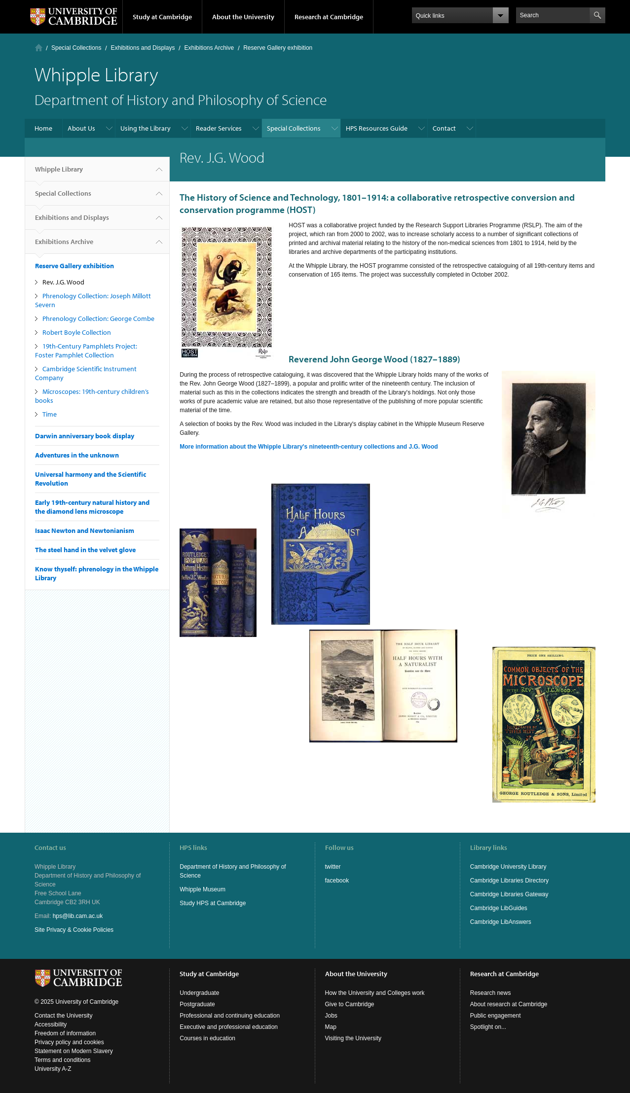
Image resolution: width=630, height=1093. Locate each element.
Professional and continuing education (230, 1015)
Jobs (331, 1015)
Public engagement (495, 1015)
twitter (333, 866)
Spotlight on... (488, 1026)
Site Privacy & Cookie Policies (74, 929)
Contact (444, 128)
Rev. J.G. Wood (63, 282)
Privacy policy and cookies (69, 1042)
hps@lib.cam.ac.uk (78, 916)
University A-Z (53, 1068)
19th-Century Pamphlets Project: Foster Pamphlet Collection (86, 350)
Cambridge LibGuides (498, 908)
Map (330, 1026)
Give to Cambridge (349, 1004)
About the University (243, 16)
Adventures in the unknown (77, 455)
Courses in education (207, 1038)
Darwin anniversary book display (84, 435)
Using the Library (145, 128)
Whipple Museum (202, 889)
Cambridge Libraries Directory (509, 880)
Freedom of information (65, 1033)
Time (49, 414)
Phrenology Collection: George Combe (98, 318)
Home (39, 47)
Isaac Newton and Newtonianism (84, 530)
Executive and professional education (229, 1026)
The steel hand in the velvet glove (85, 549)
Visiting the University (353, 1038)
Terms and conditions (62, 1060)
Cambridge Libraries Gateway (509, 894)
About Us (81, 128)
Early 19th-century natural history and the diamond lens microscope (92, 507)
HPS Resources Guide (377, 128)
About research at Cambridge (509, 1004)
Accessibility (51, 1024)
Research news (490, 992)
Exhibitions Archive (209, 47)
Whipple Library (59, 173)
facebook (337, 880)
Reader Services (219, 128)
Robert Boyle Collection (76, 332)
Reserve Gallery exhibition (277, 47)
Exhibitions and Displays (143, 47)
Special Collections (76, 47)
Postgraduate (197, 1004)
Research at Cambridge (329, 16)
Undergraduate (199, 992)
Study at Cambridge (162, 16)
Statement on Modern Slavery (74, 1051)
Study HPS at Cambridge (213, 903)
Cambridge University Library (508, 866)
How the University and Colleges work (375, 992)
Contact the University (63, 1015)
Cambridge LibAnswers (500, 921)
